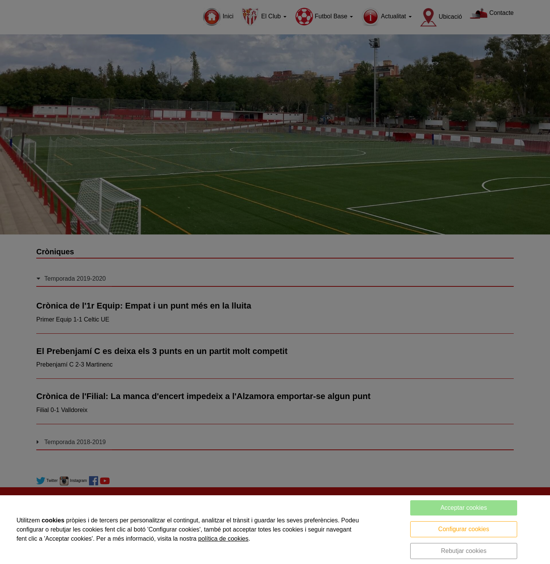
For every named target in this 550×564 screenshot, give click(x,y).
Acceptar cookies (463, 507)
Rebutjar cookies (463, 551)
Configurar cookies (463, 529)
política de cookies (223, 538)
